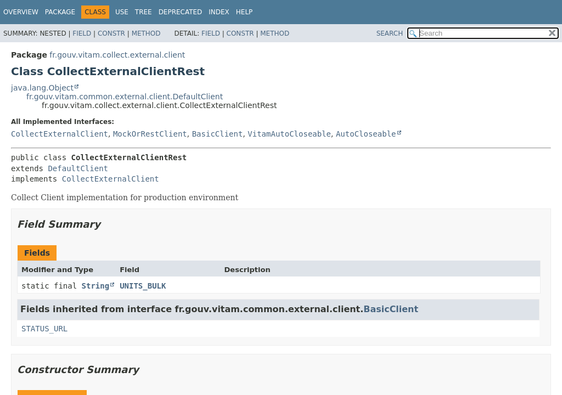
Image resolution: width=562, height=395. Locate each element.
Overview (20, 12)
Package (60, 12)
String (96, 285)
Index (219, 12)
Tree (143, 12)
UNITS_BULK (143, 285)
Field (81, 33)
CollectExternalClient (59, 133)
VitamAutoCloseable (289, 133)
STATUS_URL (44, 328)
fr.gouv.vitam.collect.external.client (117, 54)
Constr (111, 33)
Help (244, 12)
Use (121, 12)
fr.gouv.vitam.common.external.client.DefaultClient (124, 96)
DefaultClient (78, 168)
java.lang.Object (42, 87)
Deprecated (181, 12)
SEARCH (389, 33)
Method (146, 33)
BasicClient (217, 133)
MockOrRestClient (150, 133)
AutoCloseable (366, 133)
